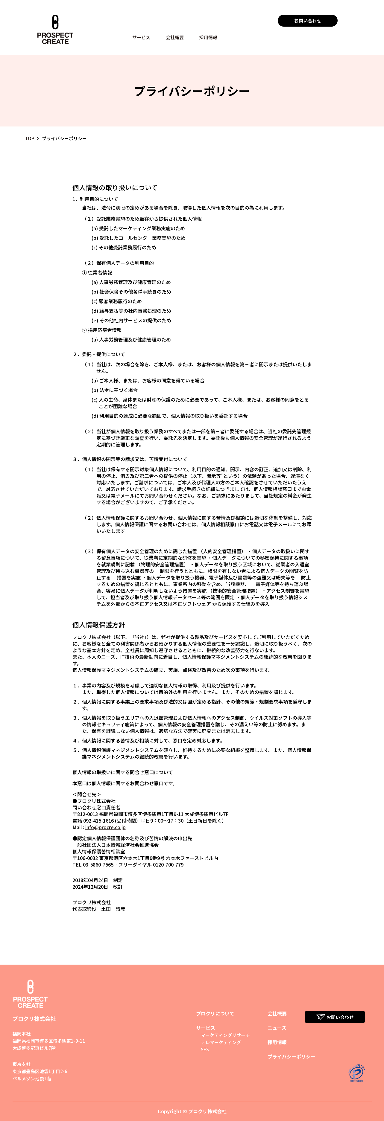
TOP (29, 138)
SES (205, 1049)
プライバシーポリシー (291, 1056)
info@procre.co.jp (105, 827)
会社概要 (175, 37)
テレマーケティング (221, 1042)
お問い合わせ (307, 20)
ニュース (277, 1027)
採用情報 (208, 37)
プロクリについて (215, 1013)
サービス (141, 37)
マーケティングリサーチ (225, 1035)
